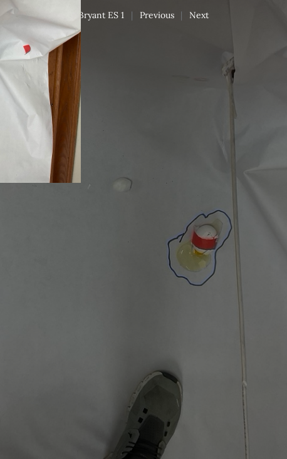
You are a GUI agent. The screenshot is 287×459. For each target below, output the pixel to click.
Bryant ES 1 (101, 15)
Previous (157, 15)
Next (199, 15)
